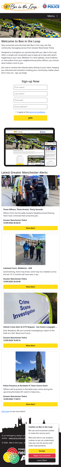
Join (30, 117)
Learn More (42, 460)
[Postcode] (30, 100)
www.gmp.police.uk (17, 438)
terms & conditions (37, 112)
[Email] (30, 106)
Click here (5, 411)
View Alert (30, 228)
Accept (42, 451)
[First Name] (30, 87)
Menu (53, 16)
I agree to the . (30, 112)
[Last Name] (30, 93)
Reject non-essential (42, 455)
